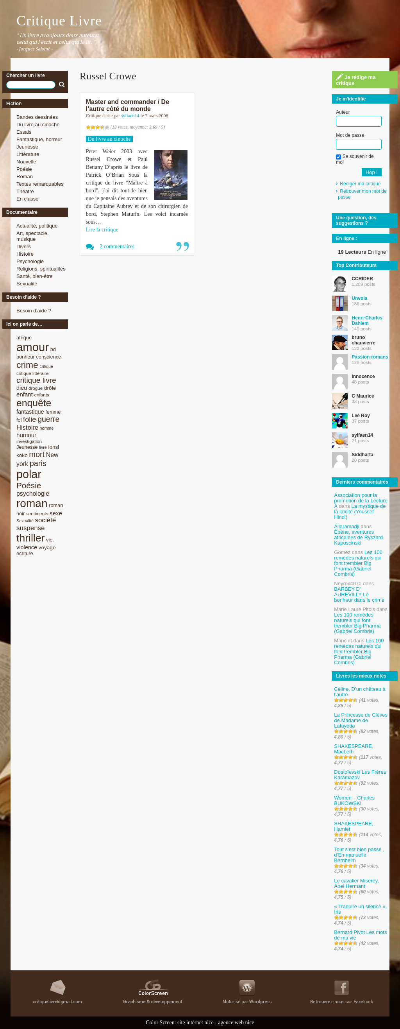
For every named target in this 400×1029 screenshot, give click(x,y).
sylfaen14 (130, 115)
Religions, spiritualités (41, 269)
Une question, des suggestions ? (356, 220)
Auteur (343, 112)
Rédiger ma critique (360, 183)
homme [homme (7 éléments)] (47, 428)
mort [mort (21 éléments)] (37, 454)
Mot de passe (350, 135)
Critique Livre (59, 21)
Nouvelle (26, 162)
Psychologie (30, 261)
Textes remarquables (40, 184)
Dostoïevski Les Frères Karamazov (360, 774)
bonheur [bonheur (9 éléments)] (25, 357)
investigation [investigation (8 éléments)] (29, 441)
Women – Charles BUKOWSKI (354, 800)
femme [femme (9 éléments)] (53, 412)
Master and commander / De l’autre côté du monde (127, 105)
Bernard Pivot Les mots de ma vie (360, 935)
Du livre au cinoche (38, 124)
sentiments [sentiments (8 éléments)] (37, 513)
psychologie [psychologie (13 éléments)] (32, 493)
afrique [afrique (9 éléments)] (24, 338)
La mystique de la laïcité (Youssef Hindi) (360, 511)
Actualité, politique (37, 226)
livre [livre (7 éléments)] (43, 447)
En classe (27, 199)
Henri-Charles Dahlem (367, 320)
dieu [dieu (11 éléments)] (21, 388)
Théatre (25, 191)
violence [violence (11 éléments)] (26, 547)
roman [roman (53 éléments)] (32, 503)
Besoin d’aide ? (33, 311)
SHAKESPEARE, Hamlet (353, 826)
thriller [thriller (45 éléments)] (30, 538)
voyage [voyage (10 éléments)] (47, 547)
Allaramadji (346, 526)
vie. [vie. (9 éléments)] (50, 540)
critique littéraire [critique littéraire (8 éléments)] (32, 373)
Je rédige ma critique (355, 80)
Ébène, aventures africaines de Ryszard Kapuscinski (358, 537)
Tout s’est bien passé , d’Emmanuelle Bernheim (359, 854)
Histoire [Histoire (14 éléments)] (27, 427)
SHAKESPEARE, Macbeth (353, 749)
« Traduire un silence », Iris (360, 909)
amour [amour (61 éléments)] (32, 347)
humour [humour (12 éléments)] (26, 435)
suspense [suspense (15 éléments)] (30, 528)
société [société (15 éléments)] (45, 520)
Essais (23, 132)
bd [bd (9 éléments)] (53, 349)
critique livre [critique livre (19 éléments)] (36, 380)
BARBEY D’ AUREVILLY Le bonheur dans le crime (359, 594)
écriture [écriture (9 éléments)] (24, 553)
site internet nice (195, 1022)
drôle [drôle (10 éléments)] (50, 388)
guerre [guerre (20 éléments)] (48, 419)
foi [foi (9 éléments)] (18, 420)
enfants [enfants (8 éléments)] (41, 394)
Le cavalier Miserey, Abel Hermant (356, 883)
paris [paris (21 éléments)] (38, 463)
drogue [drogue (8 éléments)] (36, 388)
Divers (23, 246)
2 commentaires (117, 246)
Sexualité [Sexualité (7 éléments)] (25, 520)
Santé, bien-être (34, 276)
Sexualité (26, 284)
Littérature (27, 154)
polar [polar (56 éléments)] (28, 474)
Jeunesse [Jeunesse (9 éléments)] (27, 447)
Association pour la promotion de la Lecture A (361, 500)
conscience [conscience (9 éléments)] (48, 357)
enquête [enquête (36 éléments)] (33, 403)
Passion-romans (370, 357)
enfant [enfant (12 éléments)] (24, 394)
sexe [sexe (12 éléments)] (56, 513)
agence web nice (236, 1022)
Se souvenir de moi (354, 159)
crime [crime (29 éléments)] (27, 365)
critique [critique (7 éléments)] (46, 366)
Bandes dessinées (37, 117)
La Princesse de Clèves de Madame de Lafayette (361, 720)
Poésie (24, 169)
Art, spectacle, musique (32, 236)
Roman (24, 176)
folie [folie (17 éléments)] (29, 419)
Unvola (359, 298)
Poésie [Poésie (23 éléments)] (28, 485)
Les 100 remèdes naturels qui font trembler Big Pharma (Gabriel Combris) (358, 563)
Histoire (25, 254)
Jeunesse (27, 147)
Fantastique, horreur (39, 139)
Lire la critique (102, 230)
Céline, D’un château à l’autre (360, 691)
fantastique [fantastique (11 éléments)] (30, 412)
